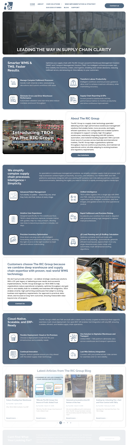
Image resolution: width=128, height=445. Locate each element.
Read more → (12, 381)
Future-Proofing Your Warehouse (18, 363)
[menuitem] (32, 4)
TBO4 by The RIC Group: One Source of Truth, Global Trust (47, 364)
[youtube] (97, 436)
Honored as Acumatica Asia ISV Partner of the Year (78, 364)
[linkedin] (101, 436)
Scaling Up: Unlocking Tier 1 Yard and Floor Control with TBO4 (108, 364)
